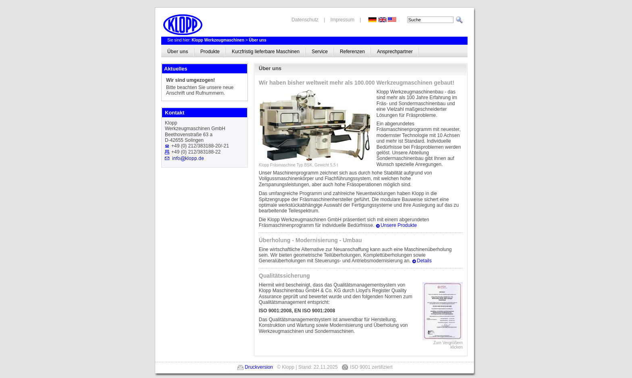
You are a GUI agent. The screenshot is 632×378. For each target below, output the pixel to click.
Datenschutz (304, 20)
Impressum (342, 20)
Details (424, 261)
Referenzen (352, 51)
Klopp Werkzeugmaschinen (218, 40)
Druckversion (259, 367)
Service (320, 51)
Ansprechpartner (395, 51)
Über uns (257, 40)
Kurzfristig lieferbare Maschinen (265, 51)
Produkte (210, 51)
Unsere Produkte (398, 225)
